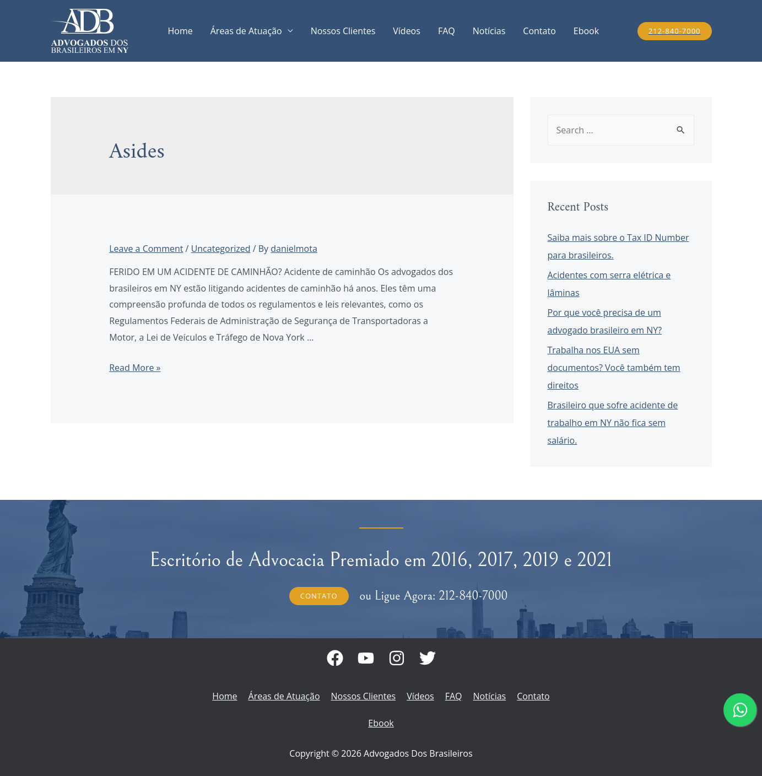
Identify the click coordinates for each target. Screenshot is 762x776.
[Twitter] (427, 658)
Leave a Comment (146, 248)
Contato (539, 31)
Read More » (134, 368)
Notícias (489, 31)
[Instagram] (396, 658)
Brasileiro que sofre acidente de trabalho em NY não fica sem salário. (613, 422)
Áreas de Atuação (246, 31)
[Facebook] (335, 658)
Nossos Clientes (343, 31)
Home (180, 31)
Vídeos (406, 31)
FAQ (446, 31)
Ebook (586, 31)
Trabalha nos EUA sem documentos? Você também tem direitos (614, 367)
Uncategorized (221, 248)
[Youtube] (366, 658)
